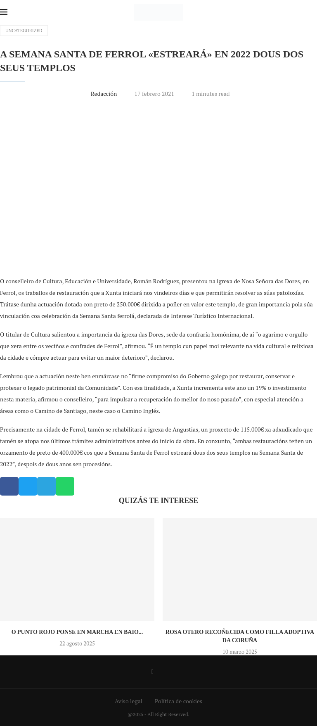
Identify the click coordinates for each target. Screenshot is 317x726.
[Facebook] (152, 672)
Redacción (104, 93)
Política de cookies (178, 701)
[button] (9, 486)
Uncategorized (24, 30)
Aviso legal (128, 701)
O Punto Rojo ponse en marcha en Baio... (77, 632)
